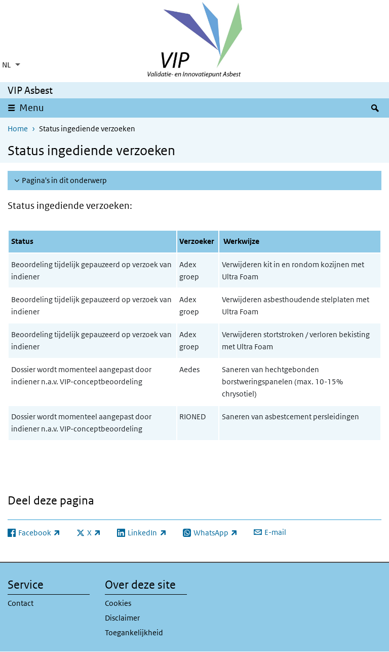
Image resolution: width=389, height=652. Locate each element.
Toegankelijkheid (134, 632)
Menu (31, 108)
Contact (20, 603)
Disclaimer (122, 618)
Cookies (118, 603)
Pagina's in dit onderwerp (64, 180)
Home (18, 128)
